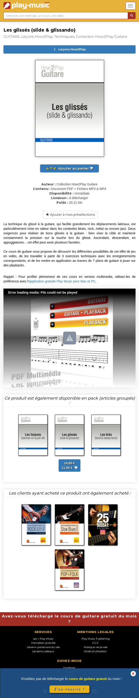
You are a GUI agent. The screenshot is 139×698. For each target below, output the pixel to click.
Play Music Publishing (96, 638)
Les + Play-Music (43, 638)
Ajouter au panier (69, 168)
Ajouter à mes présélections (70, 215)
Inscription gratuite (43, 642)
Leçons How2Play (70, 49)
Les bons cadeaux (43, 651)
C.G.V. (95, 642)
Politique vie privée (95, 647)
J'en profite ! (69, 689)
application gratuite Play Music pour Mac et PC (62, 281)
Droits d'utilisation (95, 651)
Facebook (69, 667)
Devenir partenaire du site (43, 647)
